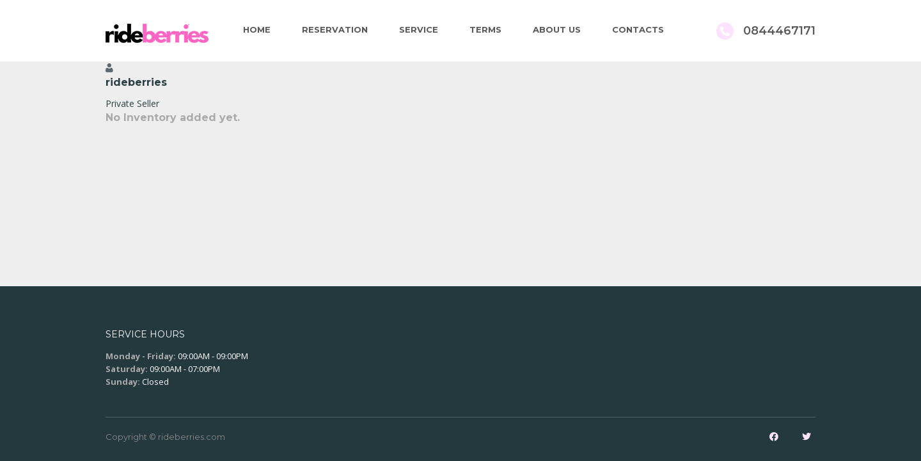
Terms (485, 29)
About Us (557, 29)
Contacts (638, 29)
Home (257, 29)
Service (418, 29)
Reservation (335, 29)
